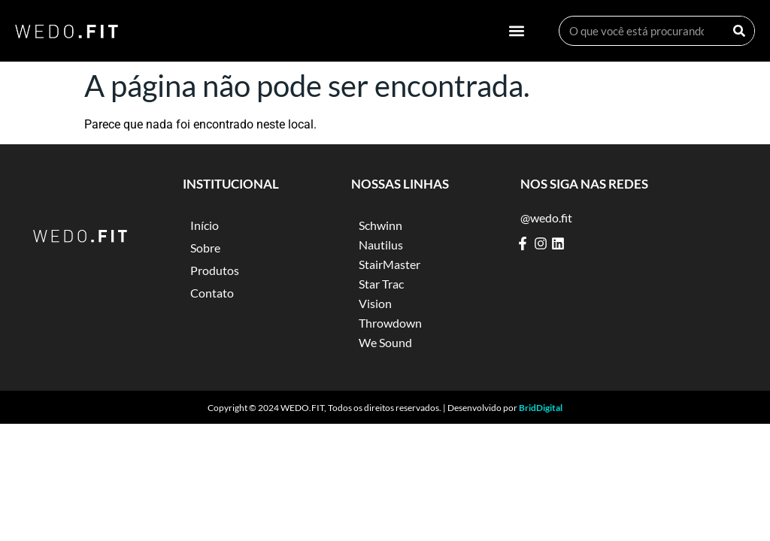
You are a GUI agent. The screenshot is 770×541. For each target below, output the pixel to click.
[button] (516, 31)
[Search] (739, 31)
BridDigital (540, 407)
